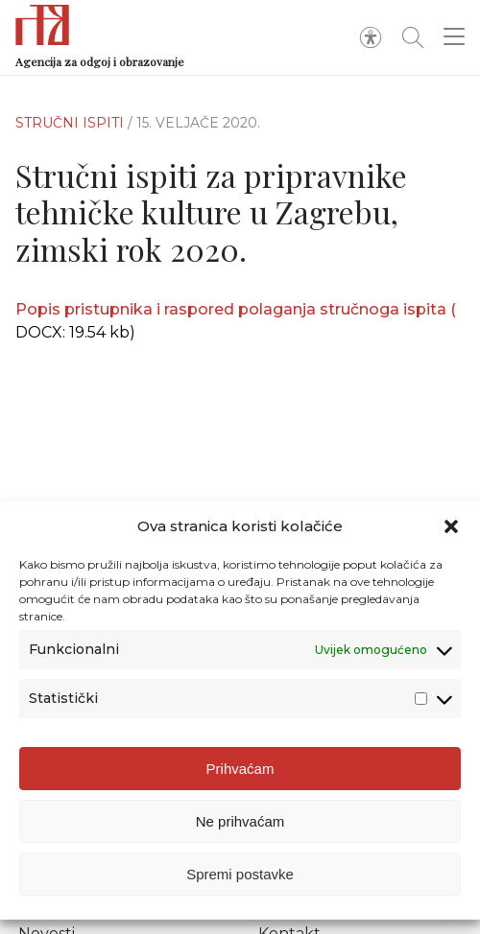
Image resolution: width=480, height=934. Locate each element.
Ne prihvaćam (240, 821)
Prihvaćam (240, 768)
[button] (451, 526)
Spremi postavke (240, 874)
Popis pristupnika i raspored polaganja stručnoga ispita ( (235, 309)
